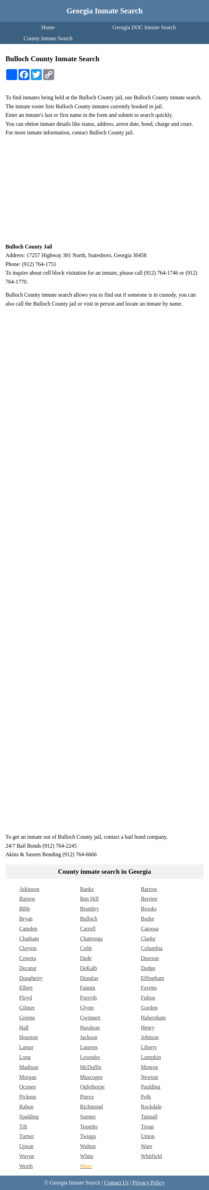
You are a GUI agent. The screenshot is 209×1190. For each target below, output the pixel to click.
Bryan (26, 919)
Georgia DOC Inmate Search (144, 27)
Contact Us (116, 1183)
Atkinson (29, 889)
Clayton (28, 948)
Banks (87, 889)
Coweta (27, 958)
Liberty (149, 1047)
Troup (147, 1127)
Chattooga (91, 938)
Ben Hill (89, 899)
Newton (149, 1077)
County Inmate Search (48, 38)
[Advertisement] (104, 190)
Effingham (152, 978)
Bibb (24, 909)
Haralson (90, 1028)
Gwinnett (90, 1018)
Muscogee (91, 1077)
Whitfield (151, 1156)
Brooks (149, 909)
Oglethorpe (92, 1087)
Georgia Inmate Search (104, 11)
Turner (26, 1136)
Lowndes (90, 1057)
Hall (24, 1028)
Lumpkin (151, 1057)
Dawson (150, 958)
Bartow (27, 899)
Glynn (87, 1008)
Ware (146, 1146)
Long (25, 1057)
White (87, 1156)
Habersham (153, 1018)
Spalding (29, 1117)
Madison (28, 1067)
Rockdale (151, 1107)
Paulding (150, 1087)
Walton (88, 1146)
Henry (148, 1028)
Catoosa (150, 929)
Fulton (148, 998)
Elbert (26, 988)
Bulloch (89, 919)
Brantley (89, 909)
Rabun (26, 1107)
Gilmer (27, 1008)
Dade (86, 958)
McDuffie (91, 1067)
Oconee (27, 1087)
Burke (147, 919)
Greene (27, 1018)
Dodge (148, 968)
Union (148, 1136)
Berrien (149, 899)
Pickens (27, 1097)
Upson (26, 1146)
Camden (28, 929)
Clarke (148, 938)
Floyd (25, 998)
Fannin (87, 988)
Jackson (89, 1037)
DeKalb (88, 968)
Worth (26, 1166)
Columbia (151, 948)
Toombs (89, 1127)
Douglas (89, 978)
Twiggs (88, 1136)
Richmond (91, 1107)
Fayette (149, 988)
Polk (146, 1097)
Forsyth (88, 998)
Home (48, 27)
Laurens (89, 1047)
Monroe (149, 1067)
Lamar (26, 1047)
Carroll (88, 929)
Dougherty (30, 978)
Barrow (149, 889)
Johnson (150, 1037)
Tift (23, 1127)
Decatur (28, 968)
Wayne (26, 1156)
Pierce (87, 1097)
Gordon (149, 1008)
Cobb (86, 948)
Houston (28, 1037)
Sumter (88, 1117)
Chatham (29, 938)
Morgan (27, 1077)
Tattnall (149, 1117)
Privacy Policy (149, 1183)
